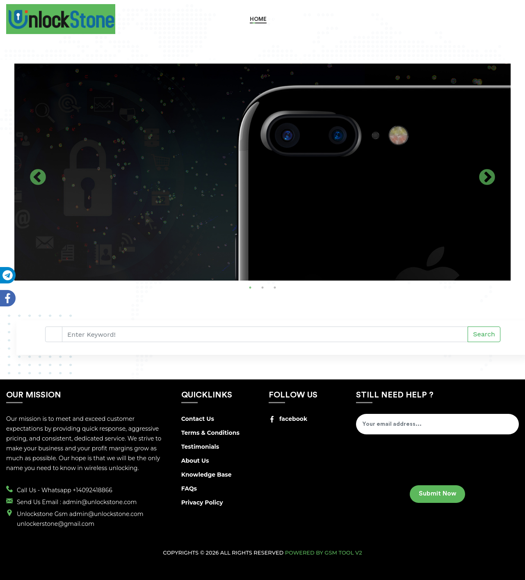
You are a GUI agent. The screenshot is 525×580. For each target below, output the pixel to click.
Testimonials (200, 446)
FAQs (189, 488)
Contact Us (197, 418)
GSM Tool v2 (343, 552)
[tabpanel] (262, 172)
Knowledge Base (206, 474)
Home (258, 19)
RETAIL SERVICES (379, 19)
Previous (38, 178)
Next (487, 178)
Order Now (289, 19)
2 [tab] (262, 287)
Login (504, 19)
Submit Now (437, 494)
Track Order (427, 19)
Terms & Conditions (210, 432)
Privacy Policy (202, 502)
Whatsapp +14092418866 (76, 490)
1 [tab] (250, 287)
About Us (195, 460)
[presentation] (418, 463)
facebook (288, 418)
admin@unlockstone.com (100, 502)
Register (469, 19)
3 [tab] (275, 287)
